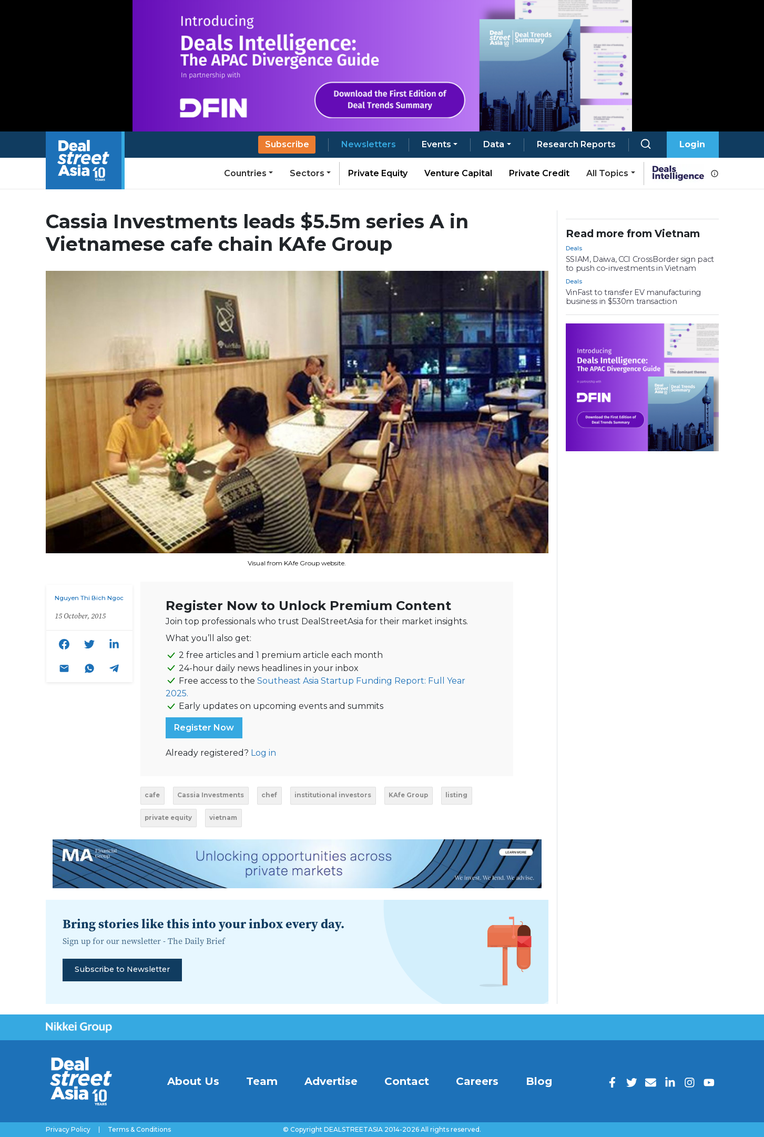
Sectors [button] (307, 173)
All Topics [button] (607, 173)
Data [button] (493, 144)
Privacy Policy (68, 1129)
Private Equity (378, 173)
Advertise (331, 1081)
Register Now (204, 728)
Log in (263, 753)
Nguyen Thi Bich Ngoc (89, 598)
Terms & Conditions (139, 1129)
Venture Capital (458, 173)
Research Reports (576, 144)
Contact (406, 1081)
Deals (574, 248)
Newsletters (368, 144)
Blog (539, 1081)
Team (262, 1081)
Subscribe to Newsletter (122, 969)
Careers (477, 1081)
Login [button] (692, 144)
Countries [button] (245, 173)
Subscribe (287, 144)
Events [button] (436, 144)
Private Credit (539, 173)
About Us (193, 1081)
